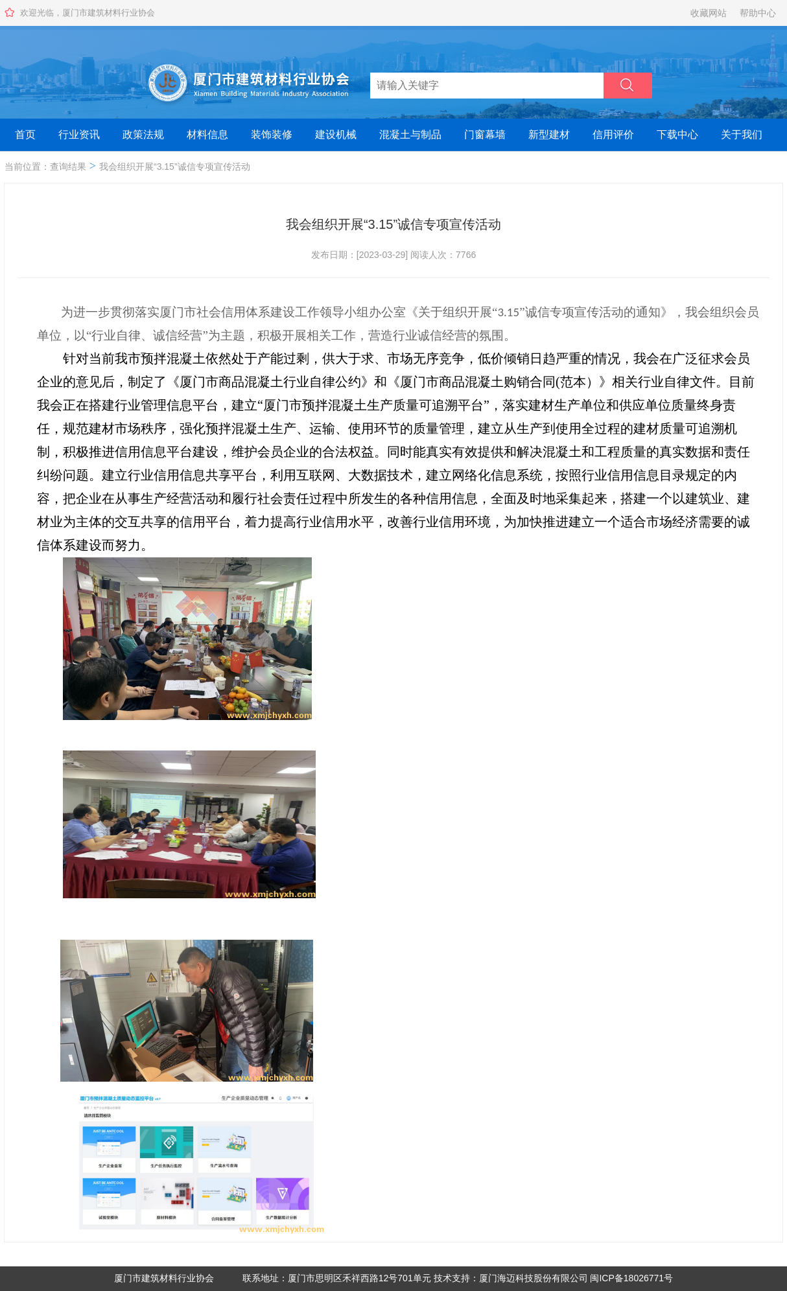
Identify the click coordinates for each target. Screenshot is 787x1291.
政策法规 (143, 134)
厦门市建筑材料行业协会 (164, 1278)
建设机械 (336, 134)
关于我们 (741, 134)
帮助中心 (758, 13)
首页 (25, 134)
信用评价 (613, 134)
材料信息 (207, 134)
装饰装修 (271, 134)
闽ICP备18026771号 (631, 1278)
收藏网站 (708, 13)
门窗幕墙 (485, 134)
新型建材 (549, 134)
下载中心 (677, 134)
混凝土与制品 (410, 134)
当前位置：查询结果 (45, 166)
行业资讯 (79, 134)
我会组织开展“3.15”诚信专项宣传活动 (174, 166)
